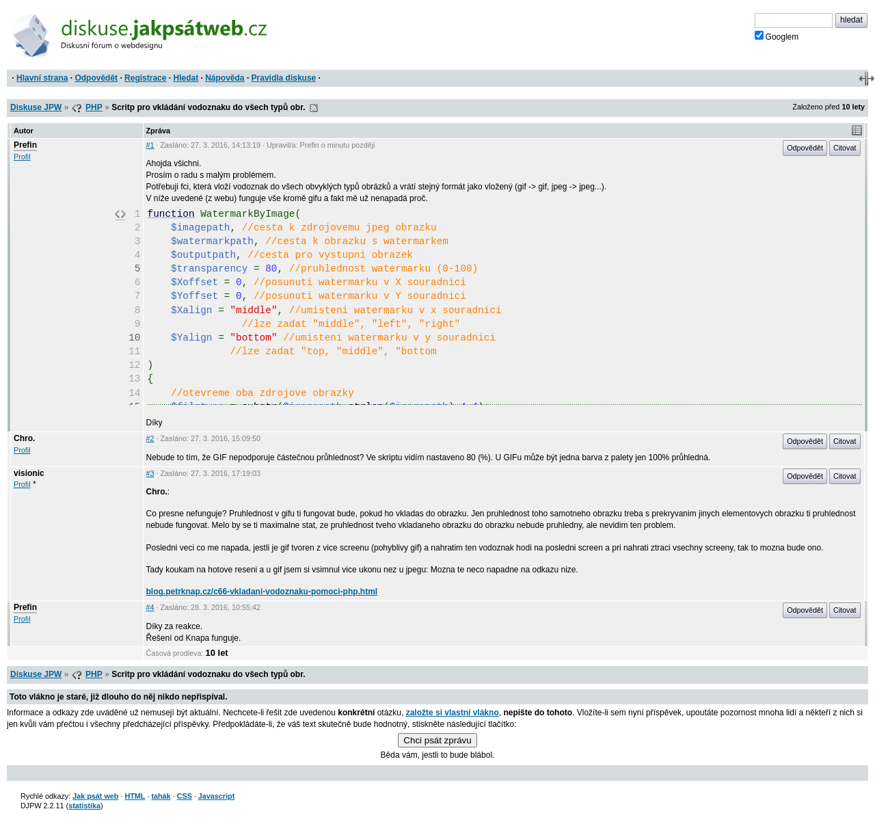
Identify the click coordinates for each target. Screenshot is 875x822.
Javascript (216, 796)
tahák (160, 796)
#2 (150, 438)
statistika (84, 805)
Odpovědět (96, 78)
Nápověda (224, 78)
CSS (184, 796)
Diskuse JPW (36, 107)
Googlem (777, 36)
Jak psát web (95, 796)
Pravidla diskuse (284, 78)
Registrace (145, 78)
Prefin (25, 145)
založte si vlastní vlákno (452, 712)
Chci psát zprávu (437, 740)
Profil (22, 157)
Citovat (845, 148)
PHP (94, 107)
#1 (150, 145)
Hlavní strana (42, 78)
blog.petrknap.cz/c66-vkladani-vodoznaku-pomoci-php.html (262, 591)
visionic (29, 473)
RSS (314, 108)
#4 (150, 607)
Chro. (24, 438)
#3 (150, 473)
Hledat (185, 78)
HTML (134, 796)
